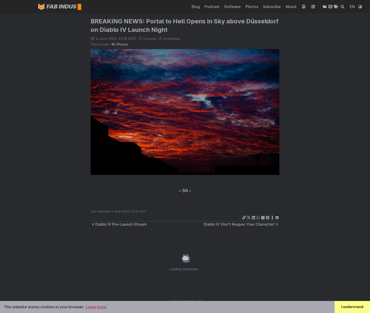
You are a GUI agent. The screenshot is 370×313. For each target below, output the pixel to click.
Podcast (212, 6)
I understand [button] (352, 307)
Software (233, 6)
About (292, 6)
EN (353, 6)
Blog (196, 6)
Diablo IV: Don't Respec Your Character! (241, 224)
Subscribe (272, 6)
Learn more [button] (96, 307)
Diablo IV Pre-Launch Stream (119, 224)
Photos (252, 6)
